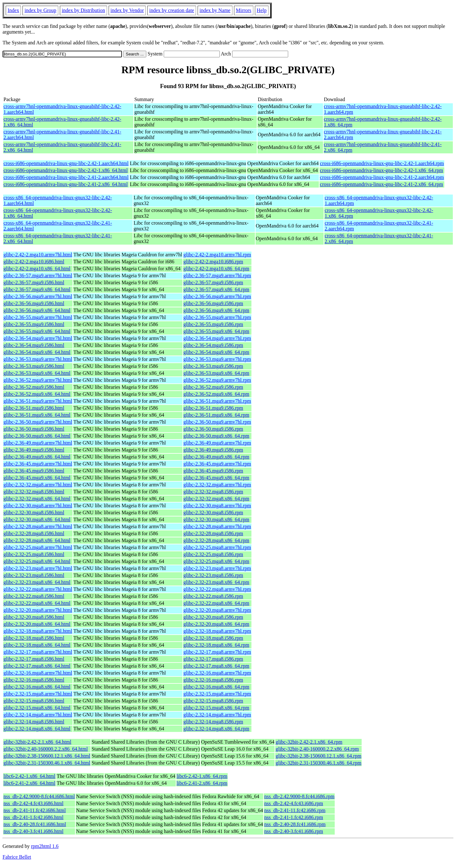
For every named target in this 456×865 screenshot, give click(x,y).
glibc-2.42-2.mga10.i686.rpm (213, 261)
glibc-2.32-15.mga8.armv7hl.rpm (217, 693)
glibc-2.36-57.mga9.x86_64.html (37, 289)
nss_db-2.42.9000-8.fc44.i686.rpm (299, 796)
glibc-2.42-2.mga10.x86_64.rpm (216, 268)
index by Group (40, 10)
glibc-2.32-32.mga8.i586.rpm (213, 491)
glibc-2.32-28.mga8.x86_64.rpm (216, 540)
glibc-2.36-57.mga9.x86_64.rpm (216, 289)
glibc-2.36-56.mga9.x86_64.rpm (216, 310)
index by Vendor (127, 10)
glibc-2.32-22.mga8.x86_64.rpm (216, 603)
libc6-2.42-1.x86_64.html (29, 776)
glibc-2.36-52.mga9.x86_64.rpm (216, 394)
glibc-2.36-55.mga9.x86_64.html (37, 331)
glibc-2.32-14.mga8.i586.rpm (213, 721)
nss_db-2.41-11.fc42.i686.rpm (294, 810)
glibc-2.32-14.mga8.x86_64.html (37, 728)
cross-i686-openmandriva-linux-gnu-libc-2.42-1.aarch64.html (66, 163)
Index (13, 10)
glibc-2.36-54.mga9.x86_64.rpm (216, 352)
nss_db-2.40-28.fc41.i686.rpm (295, 824)
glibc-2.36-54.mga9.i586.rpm (213, 345)
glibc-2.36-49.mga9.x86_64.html (37, 456)
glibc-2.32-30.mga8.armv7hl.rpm (217, 505)
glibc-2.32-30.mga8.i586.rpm (213, 512)
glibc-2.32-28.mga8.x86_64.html (37, 540)
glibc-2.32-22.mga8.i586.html (33, 596)
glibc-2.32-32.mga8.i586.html (33, 491)
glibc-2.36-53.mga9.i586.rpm (213, 366)
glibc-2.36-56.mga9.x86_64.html (37, 310)
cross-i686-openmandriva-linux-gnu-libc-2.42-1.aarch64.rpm (382, 163)
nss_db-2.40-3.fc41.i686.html (33, 831)
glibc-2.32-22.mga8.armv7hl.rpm (217, 589)
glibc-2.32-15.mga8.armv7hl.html (37, 693)
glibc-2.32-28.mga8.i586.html (33, 533)
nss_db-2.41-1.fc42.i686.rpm (293, 817)
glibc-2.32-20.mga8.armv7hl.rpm (217, 610)
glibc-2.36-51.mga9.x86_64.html (37, 415)
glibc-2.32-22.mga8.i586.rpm (213, 596)
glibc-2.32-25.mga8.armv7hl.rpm (217, 547)
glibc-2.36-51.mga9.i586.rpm (213, 408)
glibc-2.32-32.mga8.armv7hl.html (37, 484)
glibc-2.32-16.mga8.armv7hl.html (37, 673)
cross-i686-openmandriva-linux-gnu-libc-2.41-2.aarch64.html (66, 177)
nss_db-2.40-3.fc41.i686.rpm (293, 831)
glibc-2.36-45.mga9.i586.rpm (213, 470)
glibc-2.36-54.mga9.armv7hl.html (37, 338)
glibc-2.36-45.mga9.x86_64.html (37, 477)
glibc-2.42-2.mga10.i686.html (33, 261)
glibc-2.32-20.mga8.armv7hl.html (37, 610)
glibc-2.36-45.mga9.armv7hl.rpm (217, 463)
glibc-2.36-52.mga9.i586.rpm (213, 387)
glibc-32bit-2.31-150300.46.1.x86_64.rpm (318, 763)
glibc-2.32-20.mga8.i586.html (33, 617)
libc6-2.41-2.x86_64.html (29, 783)
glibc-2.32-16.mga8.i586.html (33, 679)
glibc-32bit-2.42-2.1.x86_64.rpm (309, 742)
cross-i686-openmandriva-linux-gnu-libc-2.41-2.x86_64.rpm (381, 184)
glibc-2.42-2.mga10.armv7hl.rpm (217, 254)
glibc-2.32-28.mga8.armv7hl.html (37, 526)
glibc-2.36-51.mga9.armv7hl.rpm (217, 401)
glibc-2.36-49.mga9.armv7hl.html (37, 442)
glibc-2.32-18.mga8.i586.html (33, 638)
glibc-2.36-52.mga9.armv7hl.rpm (217, 380)
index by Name (215, 10)
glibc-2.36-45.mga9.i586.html (33, 470)
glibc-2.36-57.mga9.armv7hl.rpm (217, 275)
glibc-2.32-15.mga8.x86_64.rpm (216, 707)
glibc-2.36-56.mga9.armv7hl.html (37, 296)
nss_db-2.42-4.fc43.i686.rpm (293, 803)
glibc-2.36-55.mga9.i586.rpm (213, 324)
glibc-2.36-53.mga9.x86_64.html (37, 373)
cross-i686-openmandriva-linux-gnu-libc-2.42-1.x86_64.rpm (381, 170)
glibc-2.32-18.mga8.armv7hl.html (37, 631)
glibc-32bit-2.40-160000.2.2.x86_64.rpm (317, 749)
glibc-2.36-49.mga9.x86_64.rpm (216, 456)
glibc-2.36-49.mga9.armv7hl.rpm (217, 442)
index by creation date (171, 10)
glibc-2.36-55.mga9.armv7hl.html (37, 317)
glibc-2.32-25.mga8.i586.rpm (213, 554)
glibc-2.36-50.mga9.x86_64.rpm (216, 436)
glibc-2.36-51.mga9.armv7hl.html (37, 401)
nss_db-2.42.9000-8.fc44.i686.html (39, 796)
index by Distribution (83, 10)
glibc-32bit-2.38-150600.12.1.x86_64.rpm (318, 756)
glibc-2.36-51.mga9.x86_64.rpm (216, 415)
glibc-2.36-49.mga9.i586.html (33, 449)
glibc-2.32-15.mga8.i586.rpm (213, 700)
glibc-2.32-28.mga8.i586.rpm (213, 533)
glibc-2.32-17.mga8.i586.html (33, 659)
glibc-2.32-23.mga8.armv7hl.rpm (217, 568)
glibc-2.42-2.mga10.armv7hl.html (37, 254)
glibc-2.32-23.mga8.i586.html (33, 575)
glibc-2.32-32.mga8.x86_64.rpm (216, 498)
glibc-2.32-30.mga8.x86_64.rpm (216, 519)
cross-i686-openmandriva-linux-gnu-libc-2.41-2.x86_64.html (65, 184)
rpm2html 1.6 (45, 846)
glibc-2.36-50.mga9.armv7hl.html (37, 422)
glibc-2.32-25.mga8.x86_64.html (37, 561)
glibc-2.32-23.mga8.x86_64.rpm (216, 582)
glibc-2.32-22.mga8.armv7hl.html (37, 589)
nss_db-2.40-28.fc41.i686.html (34, 824)
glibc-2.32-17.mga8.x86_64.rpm (216, 666)
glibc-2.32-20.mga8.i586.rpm (213, 617)
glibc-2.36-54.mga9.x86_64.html (37, 352)
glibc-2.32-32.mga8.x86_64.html (37, 498)
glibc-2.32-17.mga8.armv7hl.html (37, 652)
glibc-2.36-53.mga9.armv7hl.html (37, 359)
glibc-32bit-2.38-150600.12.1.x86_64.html (46, 756)
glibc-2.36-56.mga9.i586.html (33, 303)
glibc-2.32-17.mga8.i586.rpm (213, 659)
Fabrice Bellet (17, 857)
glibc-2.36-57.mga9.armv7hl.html (37, 275)
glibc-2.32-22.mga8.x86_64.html (37, 603)
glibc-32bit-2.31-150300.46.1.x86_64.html (46, 763)
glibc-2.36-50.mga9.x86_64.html (37, 436)
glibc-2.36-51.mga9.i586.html (33, 408)
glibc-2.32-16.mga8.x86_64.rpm (216, 686)
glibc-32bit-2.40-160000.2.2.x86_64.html (45, 749)
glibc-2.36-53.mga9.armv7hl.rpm (217, 359)
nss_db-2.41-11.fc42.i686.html (34, 810)
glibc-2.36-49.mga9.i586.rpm (213, 449)
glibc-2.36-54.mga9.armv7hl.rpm (217, 338)
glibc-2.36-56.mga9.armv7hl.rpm (217, 296)
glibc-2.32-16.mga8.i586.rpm (213, 679)
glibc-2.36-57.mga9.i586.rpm (213, 282)
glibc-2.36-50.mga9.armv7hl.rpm (217, 422)
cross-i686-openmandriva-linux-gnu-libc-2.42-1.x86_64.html (65, 170)
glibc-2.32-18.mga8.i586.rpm (213, 638)
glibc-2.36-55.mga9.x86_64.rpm (216, 331)
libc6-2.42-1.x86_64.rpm (202, 776)
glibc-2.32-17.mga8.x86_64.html (37, 666)
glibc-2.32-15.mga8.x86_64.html (37, 707)
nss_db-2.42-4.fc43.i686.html (33, 803)
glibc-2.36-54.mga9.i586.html (33, 345)
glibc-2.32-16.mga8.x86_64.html (37, 686)
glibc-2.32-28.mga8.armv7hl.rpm (217, 526)
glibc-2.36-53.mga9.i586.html (33, 366)
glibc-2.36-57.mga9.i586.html (33, 282)
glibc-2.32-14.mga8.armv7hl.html (37, 714)
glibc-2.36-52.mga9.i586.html (33, 387)
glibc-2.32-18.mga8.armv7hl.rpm (217, 631)
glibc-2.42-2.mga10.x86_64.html (37, 268)
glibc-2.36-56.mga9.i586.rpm (213, 303)
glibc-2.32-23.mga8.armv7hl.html (37, 568)
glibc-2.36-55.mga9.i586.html (33, 324)
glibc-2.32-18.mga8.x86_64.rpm (216, 645)
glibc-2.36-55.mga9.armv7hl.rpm (217, 317)
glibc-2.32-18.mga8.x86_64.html (37, 645)
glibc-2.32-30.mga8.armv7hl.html (37, 505)
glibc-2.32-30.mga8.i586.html (33, 512)
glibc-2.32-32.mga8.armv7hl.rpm (217, 484)
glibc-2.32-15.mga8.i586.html (33, 700)
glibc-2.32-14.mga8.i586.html (33, 721)
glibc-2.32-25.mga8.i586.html (33, 554)
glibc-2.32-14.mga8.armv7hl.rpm (217, 714)
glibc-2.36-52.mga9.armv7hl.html (37, 380)
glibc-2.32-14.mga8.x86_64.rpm (216, 728)
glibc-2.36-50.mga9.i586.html (33, 429)
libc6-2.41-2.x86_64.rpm (202, 783)
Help (262, 10)
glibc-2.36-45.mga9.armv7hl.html (37, 463)
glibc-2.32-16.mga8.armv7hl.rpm (217, 673)
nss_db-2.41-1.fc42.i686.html (33, 817)
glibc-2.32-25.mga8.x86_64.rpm (216, 561)
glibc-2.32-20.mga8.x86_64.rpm (216, 624)
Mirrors (243, 10)
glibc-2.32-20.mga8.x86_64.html (37, 624)
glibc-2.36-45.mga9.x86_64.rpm (216, 477)
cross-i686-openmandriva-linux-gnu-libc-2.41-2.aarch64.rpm (382, 177)
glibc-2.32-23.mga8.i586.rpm (213, 575)
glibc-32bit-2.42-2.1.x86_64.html (37, 742)
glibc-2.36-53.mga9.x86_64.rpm (216, 373)
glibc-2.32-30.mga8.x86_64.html (37, 519)
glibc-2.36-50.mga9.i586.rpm (213, 429)
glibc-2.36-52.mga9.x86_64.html (37, 394)
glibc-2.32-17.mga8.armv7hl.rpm (217, 652)
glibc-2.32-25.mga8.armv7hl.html (37, 547)
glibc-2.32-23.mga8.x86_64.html (37, 582)
